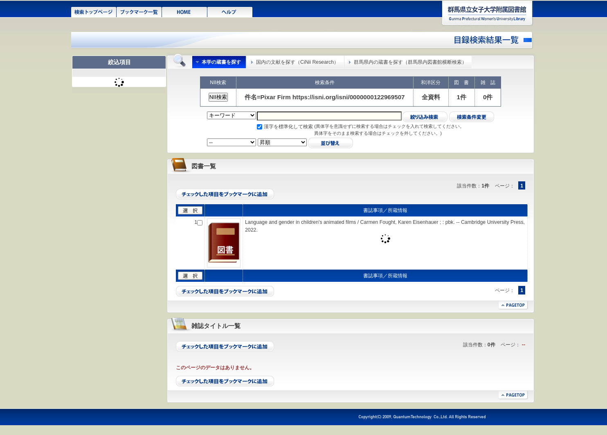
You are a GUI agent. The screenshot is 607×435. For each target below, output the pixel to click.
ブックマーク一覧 (139, 11)
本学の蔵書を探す (221, 62)
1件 (461, 97)
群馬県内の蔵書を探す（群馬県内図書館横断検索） (410, 62)
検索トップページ (94, 11)
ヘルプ (230, 11)
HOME (184, 11)
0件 (487, 97)
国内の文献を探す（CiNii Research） (297, 62)
